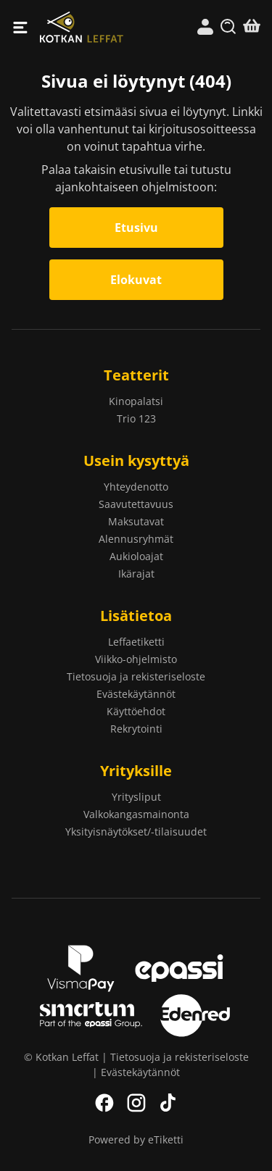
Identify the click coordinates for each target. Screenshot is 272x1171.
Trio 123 (136, 418)
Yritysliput (136, 797)
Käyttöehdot (136, 711)
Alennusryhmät (136, 539)
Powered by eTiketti (136, 1139)
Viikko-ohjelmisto (136, 659)
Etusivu (136, 228)
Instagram (136, 1102)
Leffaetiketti (136, 642)
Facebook (104, 1102)
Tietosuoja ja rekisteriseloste (136, 676)
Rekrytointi (136, 728)
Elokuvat (136, 280)
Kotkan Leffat (88, 27)
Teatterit (136, 375)
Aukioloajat (136, 556)
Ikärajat (136, 573)
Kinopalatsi (136, 401)
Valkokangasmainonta (136, 814)
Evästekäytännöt (136, 694)
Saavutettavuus (136, 504)
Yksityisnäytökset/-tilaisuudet (136, 831)
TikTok (168, 1102)
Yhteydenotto (136, 486)
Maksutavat (136, 521)
